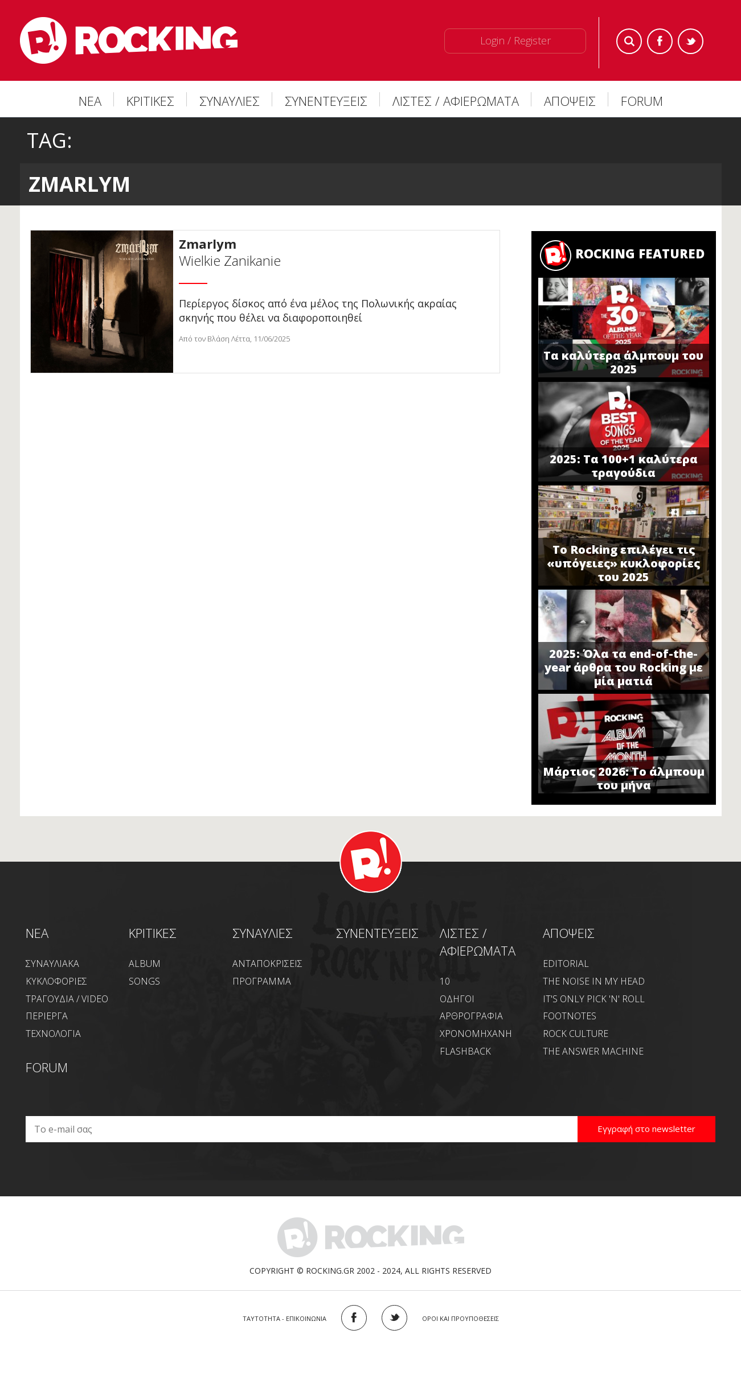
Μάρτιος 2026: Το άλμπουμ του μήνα (624, 778)
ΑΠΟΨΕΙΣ (570, 100)
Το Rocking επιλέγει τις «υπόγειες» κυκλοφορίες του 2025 (623, 563)
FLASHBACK (465, 1051)
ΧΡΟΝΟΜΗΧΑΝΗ (476, 1033)
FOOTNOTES (569, 1016)
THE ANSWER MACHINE (593, 1051)
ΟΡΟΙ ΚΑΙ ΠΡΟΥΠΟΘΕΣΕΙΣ (460, 1318)
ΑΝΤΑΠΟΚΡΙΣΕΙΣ (267, 963)
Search (629, 41)
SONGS (144, 981)
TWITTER (394, 1318)
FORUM (642, 100)
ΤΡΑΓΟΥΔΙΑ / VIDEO (67, 999)
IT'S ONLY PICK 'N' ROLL (594, 999)
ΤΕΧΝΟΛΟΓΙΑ (53, 1033)
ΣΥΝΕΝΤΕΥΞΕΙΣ (326, 100)
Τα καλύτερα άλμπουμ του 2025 (623, 362)
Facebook (660, 41)
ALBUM (145, 963)
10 (445, 981)
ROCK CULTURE (575, 1033)
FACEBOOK (354, 1318)
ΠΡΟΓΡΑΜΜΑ (261, 981)
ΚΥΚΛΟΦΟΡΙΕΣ (56, 981)
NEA (37, 932)
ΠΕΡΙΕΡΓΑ (47, 1016)
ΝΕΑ (90, 100)
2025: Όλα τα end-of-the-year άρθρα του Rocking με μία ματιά (624, 667)
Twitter (690, 41)
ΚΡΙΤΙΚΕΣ (150, 100)
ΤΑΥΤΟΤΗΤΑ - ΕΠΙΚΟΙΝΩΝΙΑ (284, 1318)
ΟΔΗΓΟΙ (457, 999)
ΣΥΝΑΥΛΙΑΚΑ (52, 963)
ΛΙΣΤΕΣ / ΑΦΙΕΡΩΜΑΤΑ (455, 100)
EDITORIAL (566, 963)
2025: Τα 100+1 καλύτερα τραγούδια (624, 465)
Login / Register (515, 40)
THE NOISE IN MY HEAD (594, 981)
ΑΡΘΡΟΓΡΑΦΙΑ (471, 1016)
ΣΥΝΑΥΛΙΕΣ (229, 100)
